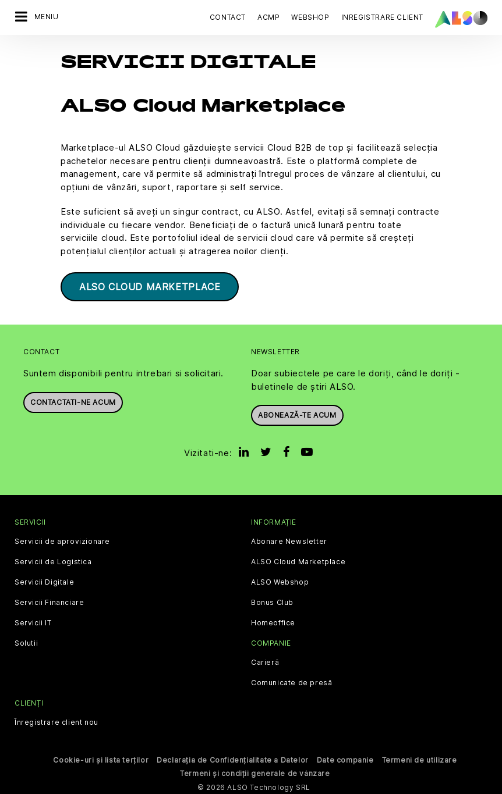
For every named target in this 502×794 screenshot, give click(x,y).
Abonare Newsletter (289, 540)
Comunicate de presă (291, 681)
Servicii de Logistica (53, 560)
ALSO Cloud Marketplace (149, 285)
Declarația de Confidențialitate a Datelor (233, 758)
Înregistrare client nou (56, 721)
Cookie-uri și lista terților (101, 758)
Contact (228, 17)
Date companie (345, 758)
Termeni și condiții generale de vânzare (255, 771)
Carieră (265, 661)
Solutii (26, 642)
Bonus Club (272, 601)
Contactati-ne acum (73, 400)
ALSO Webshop (280, 580)
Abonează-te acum (297, 413)
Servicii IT (33, 621)
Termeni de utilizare (419, 758)
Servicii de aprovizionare (62, 540)
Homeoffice (273, 621)
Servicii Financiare (49, 601)
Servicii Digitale (44, 580)
